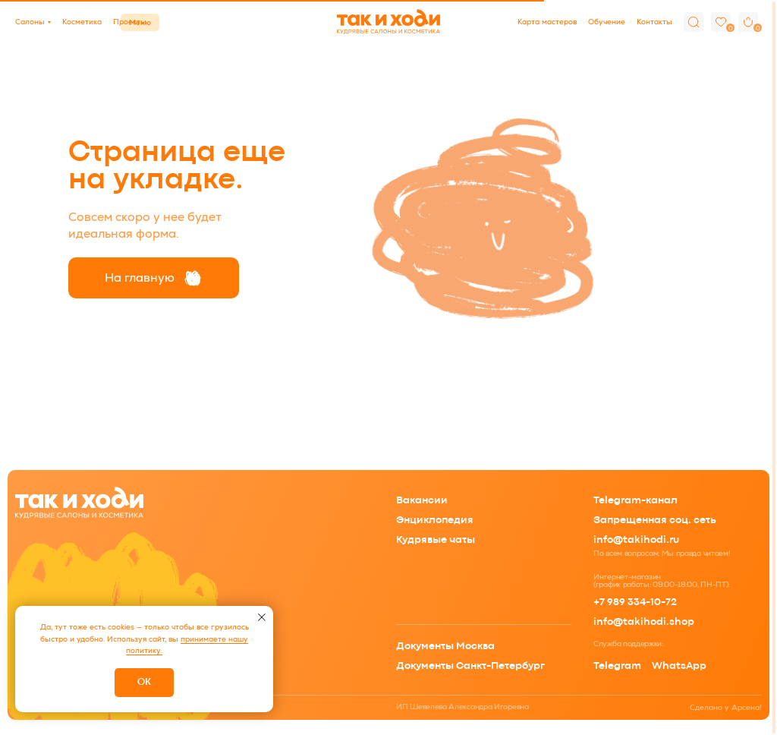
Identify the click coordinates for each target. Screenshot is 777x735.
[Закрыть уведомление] (261, 617)
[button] (33, 22)
